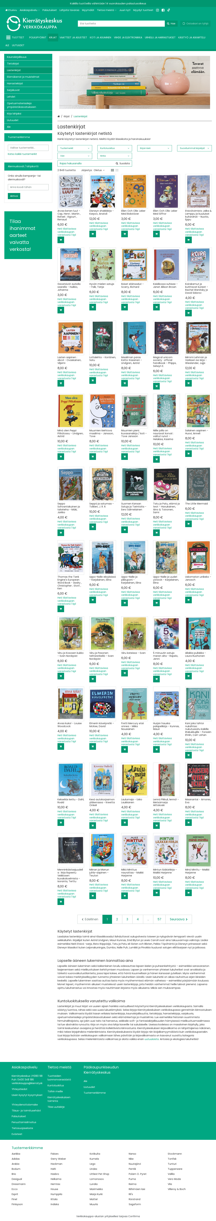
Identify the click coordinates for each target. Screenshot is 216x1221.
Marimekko (96, 1189)
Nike (131, 1159)
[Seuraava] (178, 919)
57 (159, 919)
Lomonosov (97, 1179)
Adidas (16, 1159)
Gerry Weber (58, 1159)
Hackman (56, 1164)
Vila (170, 1184)
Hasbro (55, 1174)
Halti (53, 1169)
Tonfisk (172, 1159)
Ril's (131, 1194)
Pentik (132, 1169)
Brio (14, 1174)
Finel (14, 1199)
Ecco (15, 1189)
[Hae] (171, 24)
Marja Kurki (96, 1194)
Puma (132, 1179)
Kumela (94, 1159)
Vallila (171, 1174)
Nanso (132, 1153)
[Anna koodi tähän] (28, 187)
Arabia (15, 1164)
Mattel (94, 1199)
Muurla (94, 1204)
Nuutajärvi (135, 1164)
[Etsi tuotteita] (128, 24)
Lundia (94, 1184)
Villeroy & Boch (177, 1189)
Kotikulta (95, 1153)
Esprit (15, 1194)
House (54, 1189)
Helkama (56, 1179)
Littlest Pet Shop (99, 1174)
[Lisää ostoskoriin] (60, 240)
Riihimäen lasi (137, 1189)
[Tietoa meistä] (107, 10)
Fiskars (55, 1153)
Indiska (55, 1204)
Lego (92, 1164)
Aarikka (16, 1153)
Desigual (17, 1179)
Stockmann (175, 1153)
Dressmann (19, 1184)
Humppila (56, 1194)
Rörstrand (134, 1199)
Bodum (16, 1169)
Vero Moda (174, 1179)
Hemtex (55, 1184)
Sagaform (135, 1204)
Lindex (93, 1169)
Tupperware (175, 1169)
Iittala (54, 1199)
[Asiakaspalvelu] (29, 10)
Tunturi (172, 1164)
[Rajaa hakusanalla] (94, 163)
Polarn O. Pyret (137, 1174)
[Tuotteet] (16, 37)
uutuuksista (152, 1039)
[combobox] (128, 24)
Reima (132, 1184)
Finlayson (17, 1204)
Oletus (99, 170)
